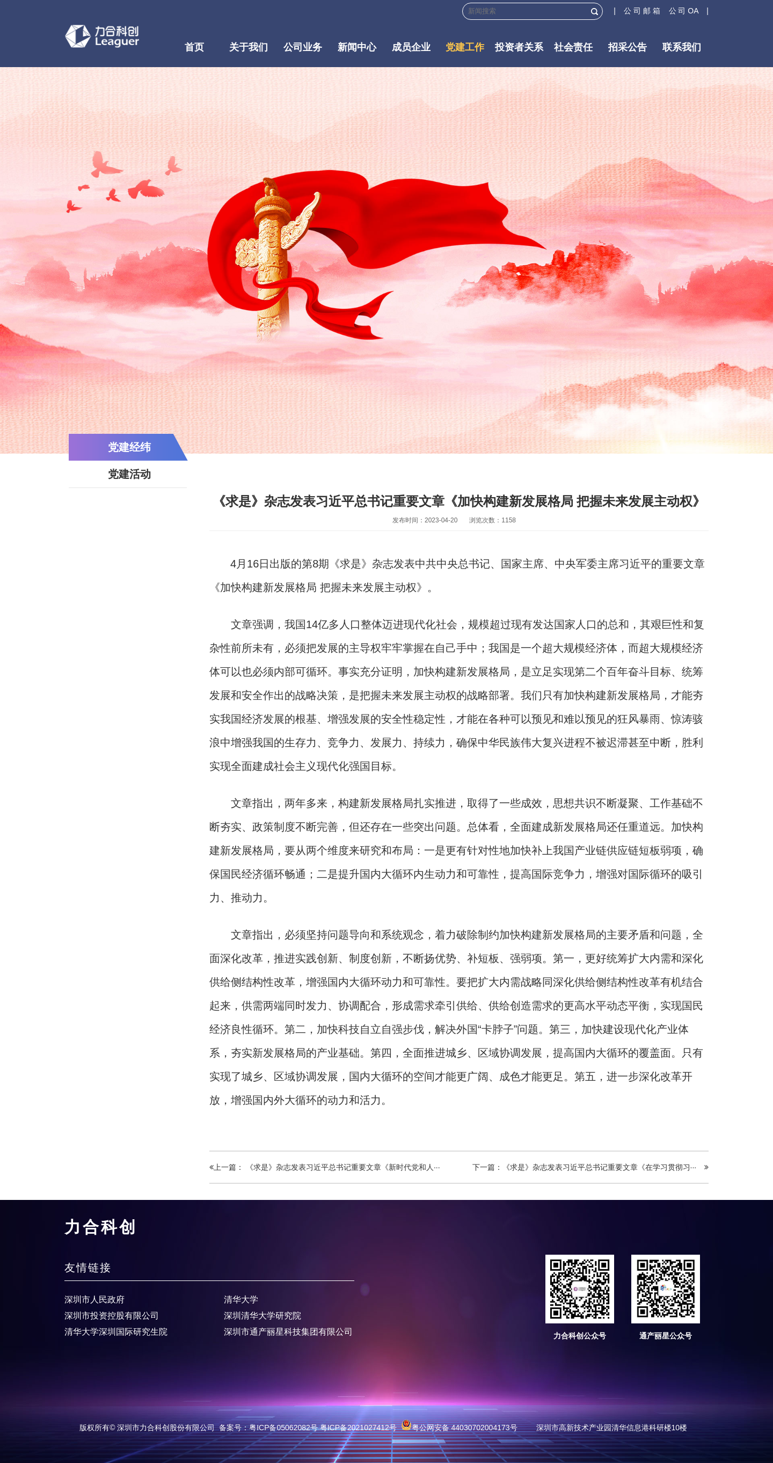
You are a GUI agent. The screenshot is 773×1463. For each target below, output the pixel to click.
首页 (194, 47)
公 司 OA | (689, 10)
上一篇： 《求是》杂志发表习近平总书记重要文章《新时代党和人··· (324, 1167)
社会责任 (573, 47)
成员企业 (411, 47)
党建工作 (465, 47)
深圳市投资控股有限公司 (111, 1315)
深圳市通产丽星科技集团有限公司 (288, 1331)
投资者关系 (519, 47)
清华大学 (241, 1299)
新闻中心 (357, 47)
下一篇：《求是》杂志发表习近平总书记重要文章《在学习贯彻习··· (590, 1167)
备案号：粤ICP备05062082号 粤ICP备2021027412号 (308, 1427)
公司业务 (302, 47)
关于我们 (248, 47)
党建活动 (129, 474)
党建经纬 (129, 447)
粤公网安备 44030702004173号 (459, 1427)
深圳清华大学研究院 (262, 1315)
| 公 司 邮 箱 (641, 10)
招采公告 (627, 47)
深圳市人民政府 (94, 1299)
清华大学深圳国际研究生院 (115, 1331)
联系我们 (681, 47)
